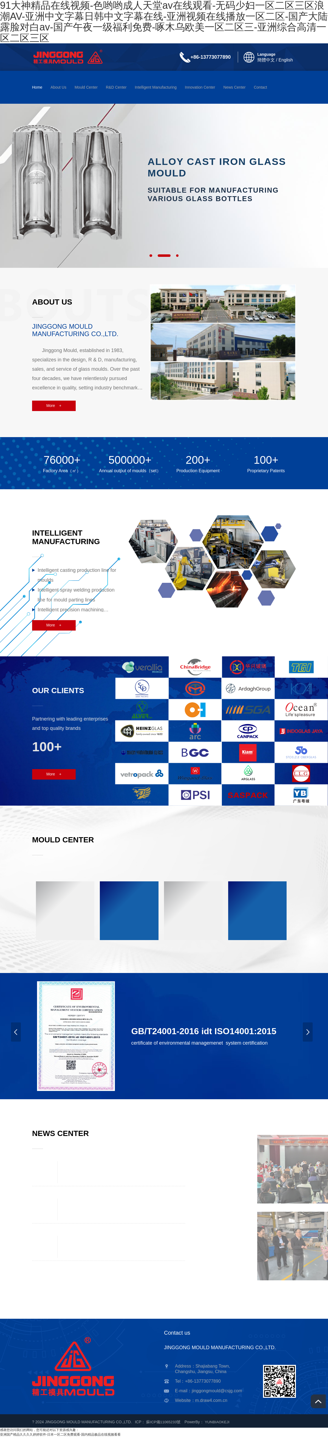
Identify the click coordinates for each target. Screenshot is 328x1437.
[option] (164, 183)
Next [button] (310, 1036)
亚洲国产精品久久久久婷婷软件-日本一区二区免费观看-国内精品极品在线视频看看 (60, 1434)
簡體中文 (266, 60)
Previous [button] (18, 1036)
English (286, 60)
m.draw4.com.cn (211, 1400)
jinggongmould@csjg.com (217, 1390)
